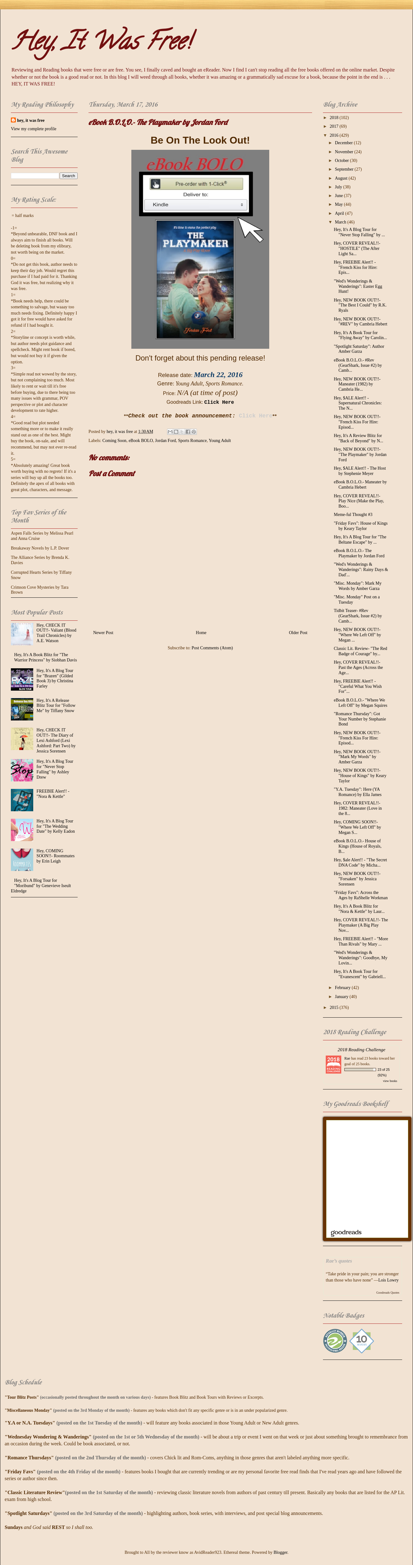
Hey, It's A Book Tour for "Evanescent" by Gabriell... (360, 974)
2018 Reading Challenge (361, 1049)
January (342, 996)
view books (390, 1081)
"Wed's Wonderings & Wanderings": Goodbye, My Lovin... (360, 957)
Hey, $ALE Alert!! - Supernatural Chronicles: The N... (358, 403)
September (344, 169)
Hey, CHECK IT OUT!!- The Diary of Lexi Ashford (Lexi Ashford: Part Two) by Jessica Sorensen (56, 740)
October (342, 160)
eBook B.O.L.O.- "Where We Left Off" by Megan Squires (360, 703)
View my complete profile (34, 129)
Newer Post (103, 632)
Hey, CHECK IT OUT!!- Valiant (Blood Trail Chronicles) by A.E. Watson (56, 633)
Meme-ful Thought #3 (353, 514)
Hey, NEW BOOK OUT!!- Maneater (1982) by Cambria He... (357, 384)
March (341, 222)
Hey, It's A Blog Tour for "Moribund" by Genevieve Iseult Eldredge (41, 885)
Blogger (280, 1552)
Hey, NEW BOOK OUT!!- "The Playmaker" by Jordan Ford (360, 454)
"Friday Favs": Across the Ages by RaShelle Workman (361, 895)
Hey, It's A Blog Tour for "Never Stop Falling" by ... (359, 232)
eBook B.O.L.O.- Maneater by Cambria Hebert (360, 485)
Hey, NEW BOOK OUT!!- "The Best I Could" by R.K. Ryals (360, 305)
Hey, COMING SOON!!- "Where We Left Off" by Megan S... (357, 827)
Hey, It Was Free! (101, 44)
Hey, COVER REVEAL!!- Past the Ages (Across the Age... (358, 667)
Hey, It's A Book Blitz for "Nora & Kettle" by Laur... (359, 909)
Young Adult (220, 440)
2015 (335, 1007)
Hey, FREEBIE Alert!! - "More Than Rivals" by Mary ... (361, 941)
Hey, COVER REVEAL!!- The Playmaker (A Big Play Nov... (361, 925)
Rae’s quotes (339, 1261)
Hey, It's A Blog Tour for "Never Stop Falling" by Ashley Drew (55, 769)
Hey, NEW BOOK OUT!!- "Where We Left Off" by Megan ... (357, 634)
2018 (335, 117)
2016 (335, 135)
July (339, 187)
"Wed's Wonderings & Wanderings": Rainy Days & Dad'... (361, 569)
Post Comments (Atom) (212, 648)
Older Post (298, 632)
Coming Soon (114, 440)
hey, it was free (30, 120)
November (344, 152)
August (341, 178)
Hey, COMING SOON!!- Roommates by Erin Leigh (56, 856)
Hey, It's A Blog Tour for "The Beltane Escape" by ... (360, 540)
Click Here (219, 402)
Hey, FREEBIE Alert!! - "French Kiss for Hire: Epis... (355, 267)
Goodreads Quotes (387, 1292)
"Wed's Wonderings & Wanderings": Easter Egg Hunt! (358, 286)
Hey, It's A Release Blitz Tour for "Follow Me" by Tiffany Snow (56, 705)
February (343, 987)
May (339, 204)
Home (201, 632)
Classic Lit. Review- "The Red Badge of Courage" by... (360, 651)
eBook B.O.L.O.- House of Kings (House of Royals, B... (357, 846)
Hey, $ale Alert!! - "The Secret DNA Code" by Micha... (360, 863)
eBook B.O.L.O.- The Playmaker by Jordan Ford (359, 553)
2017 (335, 126)
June (339, 195)
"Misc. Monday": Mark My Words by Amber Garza (358, 586)
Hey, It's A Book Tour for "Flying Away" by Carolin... (360, 335)
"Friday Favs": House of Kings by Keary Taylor (361, 526)
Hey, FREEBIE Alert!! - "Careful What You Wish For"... (358, 686)
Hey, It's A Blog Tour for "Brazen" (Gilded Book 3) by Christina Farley (55, 678)
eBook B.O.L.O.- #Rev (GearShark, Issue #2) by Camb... (358, 365)
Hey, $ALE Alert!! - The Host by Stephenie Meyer (360, 471)
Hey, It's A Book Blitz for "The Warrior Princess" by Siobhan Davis (45, 657)
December (344, 142)
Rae (347, 1058)
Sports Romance (192, 440)
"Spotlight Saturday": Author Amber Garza (359, 349)
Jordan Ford (165, 440)
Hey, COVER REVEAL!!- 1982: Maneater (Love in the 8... (358, 808)
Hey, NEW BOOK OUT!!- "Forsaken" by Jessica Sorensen (357, 878)
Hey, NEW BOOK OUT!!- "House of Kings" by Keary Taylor (360, 775)
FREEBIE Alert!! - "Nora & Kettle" (53, 794)
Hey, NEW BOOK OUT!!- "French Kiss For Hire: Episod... (357, 422)
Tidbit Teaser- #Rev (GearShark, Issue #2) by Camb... (358, 616)
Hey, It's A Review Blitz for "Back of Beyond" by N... (358, 438)
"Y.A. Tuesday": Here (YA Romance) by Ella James (358, 792)
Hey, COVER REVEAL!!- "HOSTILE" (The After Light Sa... (357, 248)
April (340, 213)
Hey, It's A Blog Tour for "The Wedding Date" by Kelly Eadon (56, 826)
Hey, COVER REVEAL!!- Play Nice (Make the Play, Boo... (359, 501)
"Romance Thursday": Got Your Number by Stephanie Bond (360, 719)
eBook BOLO (141, 440)
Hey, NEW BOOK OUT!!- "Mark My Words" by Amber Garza (357, 757)
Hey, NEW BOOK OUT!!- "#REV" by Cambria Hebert (360, 322)
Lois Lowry (388, 1280)
